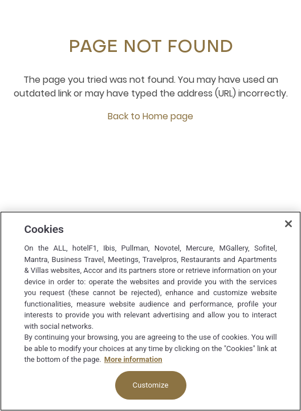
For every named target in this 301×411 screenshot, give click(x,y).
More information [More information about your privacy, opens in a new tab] (133, 359)
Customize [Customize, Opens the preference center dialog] (151, 385)
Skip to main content (0, 0)
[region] (150, 311)
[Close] (288, 223)
